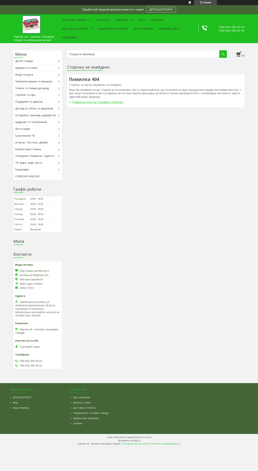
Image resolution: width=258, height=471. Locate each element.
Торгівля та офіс (25, 94)
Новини (77, 423)
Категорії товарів (74, 20)
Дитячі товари (24, 61)
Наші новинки (21, 407)
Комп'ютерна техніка (28, 149)
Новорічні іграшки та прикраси (33, 81)
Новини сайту (169, 28)
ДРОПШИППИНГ (161, 9)
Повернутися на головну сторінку (97, 102)
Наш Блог (122, 20)
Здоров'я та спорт (26, 67)
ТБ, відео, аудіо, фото (28, 162)
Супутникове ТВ (25, 135)
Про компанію (143, 28)
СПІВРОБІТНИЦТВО (27, 176)
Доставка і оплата (75, 28)
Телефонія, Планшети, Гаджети (34, 156)
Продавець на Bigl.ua (129, 440)
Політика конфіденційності (166, 443)
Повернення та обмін (113, 28)
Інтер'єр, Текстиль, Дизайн (31, 142)
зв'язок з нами (82, 402)
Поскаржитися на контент (136, 443)
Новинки (156, 20)
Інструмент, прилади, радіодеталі (35, 115)
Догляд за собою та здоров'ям (34, 108)
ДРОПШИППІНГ (22, 397)
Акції (141, 20)
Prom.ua (147, 437)
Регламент (69, 37)
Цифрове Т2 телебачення (31, 122)
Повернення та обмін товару (91, 413)
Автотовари (22, 129)
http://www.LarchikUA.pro (34, 270)
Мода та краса (24, 74)
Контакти (103, 20)
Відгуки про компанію (86, 418)
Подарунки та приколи (29, 101)
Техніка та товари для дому (32, 88)
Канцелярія (22, 169)
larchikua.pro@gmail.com (34, 275)
